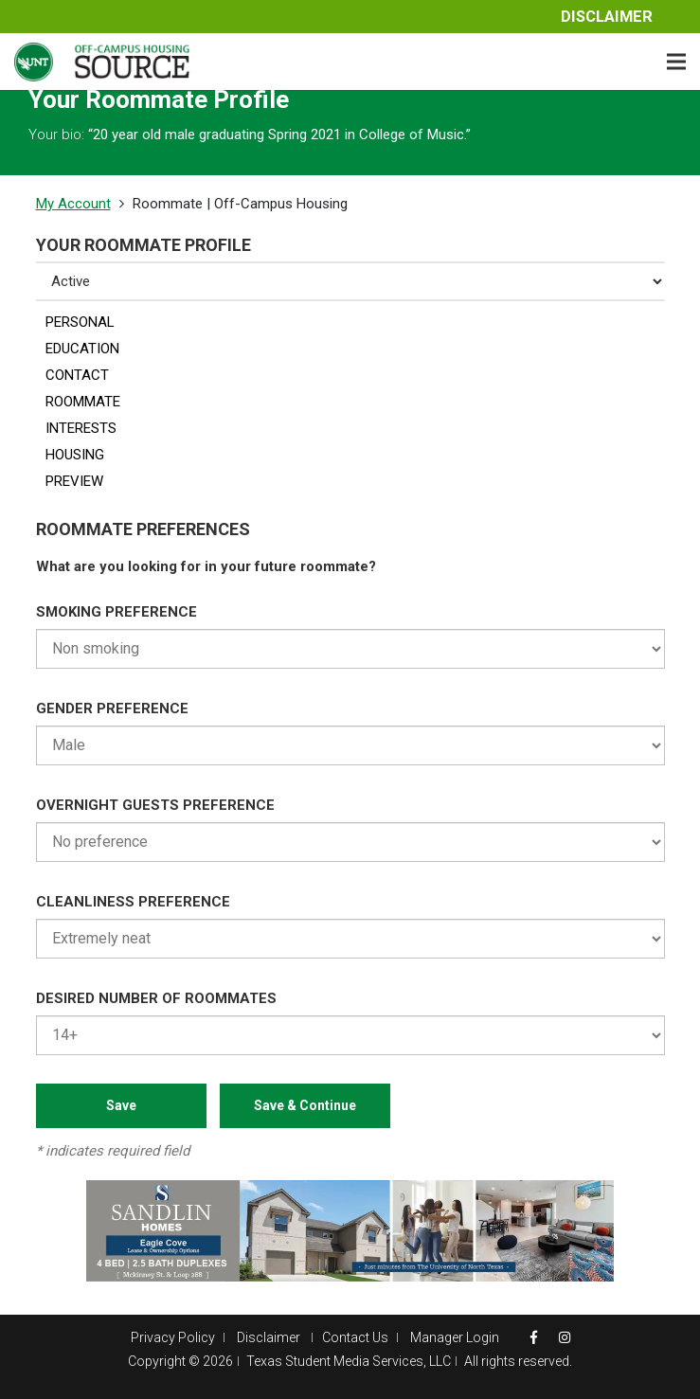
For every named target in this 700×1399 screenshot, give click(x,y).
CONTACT (77, 375)
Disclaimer (607, 17)
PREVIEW (74, 481)
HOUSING (74, 454)
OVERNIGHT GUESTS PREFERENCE (155, 805)
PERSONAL (80, 322)
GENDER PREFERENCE (112, 708)
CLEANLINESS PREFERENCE (133, 901)
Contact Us (355, 1337)
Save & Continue (305, 1105)
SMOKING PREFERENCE (116, 611)
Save (121, 1105)
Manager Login (454, 1337)
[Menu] (676, 61)
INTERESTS (81, 428)
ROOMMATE (82, 401)
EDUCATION (82, 348)
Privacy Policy (173, 1337)
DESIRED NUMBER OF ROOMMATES (156, 998)
